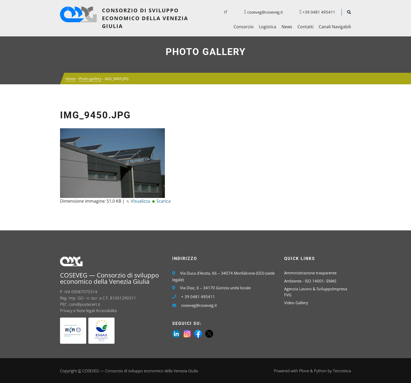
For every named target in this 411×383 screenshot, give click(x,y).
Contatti (305, 27)
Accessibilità (106, 310)
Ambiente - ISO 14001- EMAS (310, 281)
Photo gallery (206, 51)
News (287, 27)
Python (320, 370)
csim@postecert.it (84, 304)
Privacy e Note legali (77, 310)
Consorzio (244, 27)
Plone (304, 370)
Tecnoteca (342, 370)
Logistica (267, 27)
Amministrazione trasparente (310, 272)
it (225, 12)
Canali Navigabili (335, 27)
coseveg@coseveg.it (261, 12)
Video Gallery (296, 302)
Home (70, 78)
